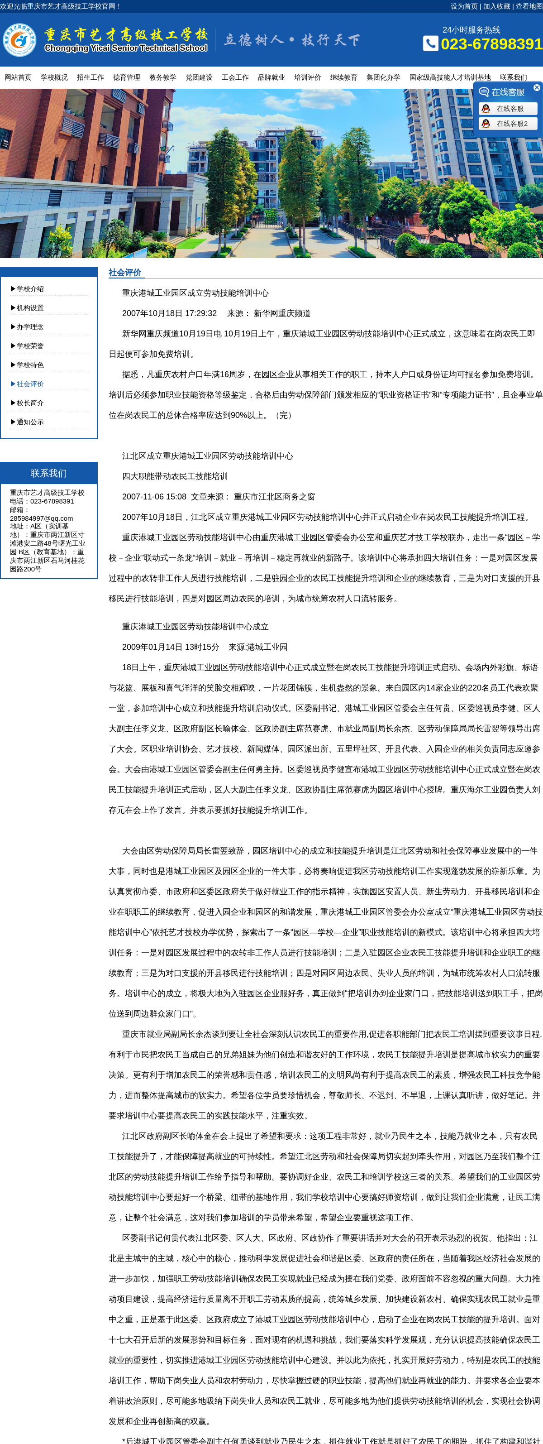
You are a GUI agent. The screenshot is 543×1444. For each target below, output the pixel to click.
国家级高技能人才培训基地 (450, 77)
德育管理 (126, 77)
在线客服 (510, 108)
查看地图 (529, 6)
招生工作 (90, 77)
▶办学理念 (27, 327)
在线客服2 (512, 123)
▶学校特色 (27, 365)
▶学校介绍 (27, 289)
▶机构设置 (27, 308)
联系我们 (513, 77)
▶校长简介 (27, 403)
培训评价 (307, 77)
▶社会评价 (27, 384)
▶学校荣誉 (27, 346)
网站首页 (18, 77)
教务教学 (162, 77)
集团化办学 (383, 77)
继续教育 (343, 77)
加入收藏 (496, 6)
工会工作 (235, 77)
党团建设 (199, 77)
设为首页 (464, 6)
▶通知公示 (27, 422)
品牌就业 (271, 77)
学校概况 (54, 77)
